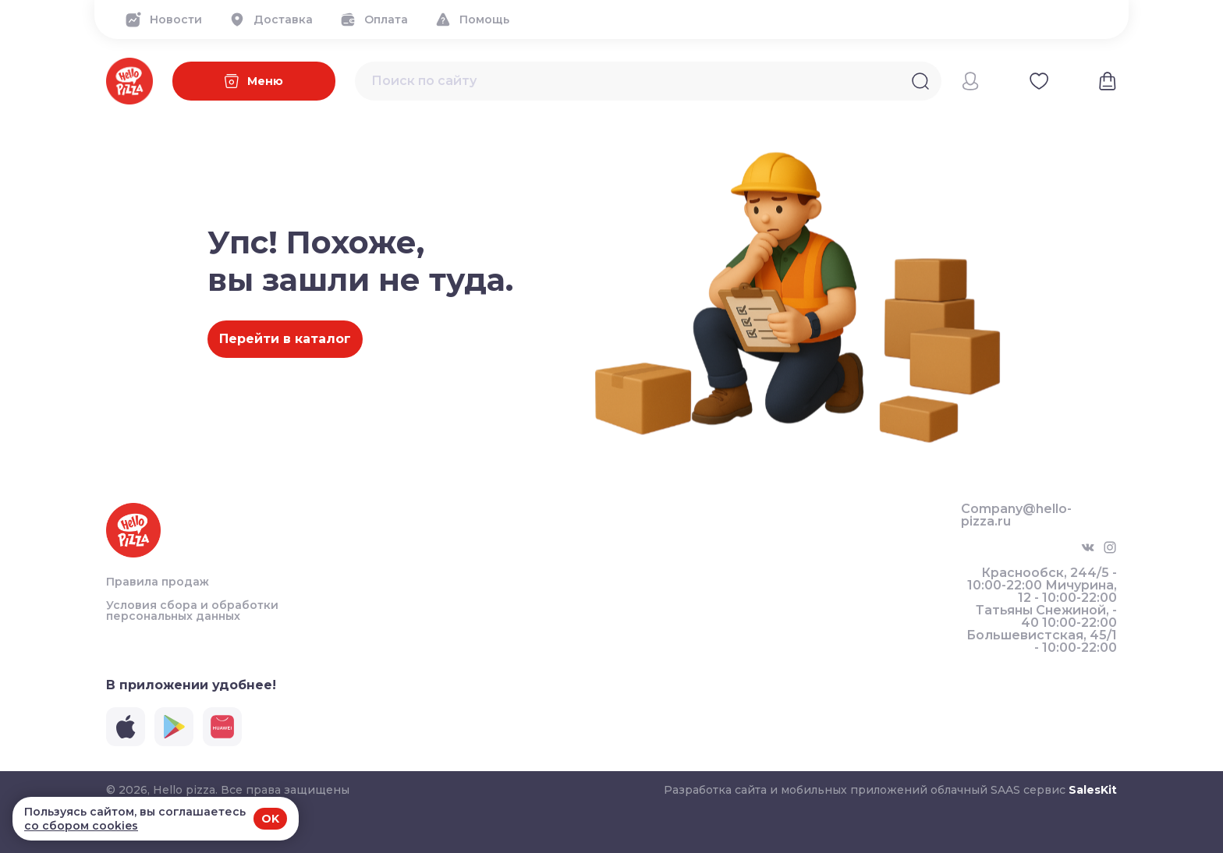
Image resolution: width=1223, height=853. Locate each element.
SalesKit (1093, 790)
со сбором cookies (81, 826)
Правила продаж (157, 581)
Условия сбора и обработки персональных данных (192, 610)
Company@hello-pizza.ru (1016, 515)
